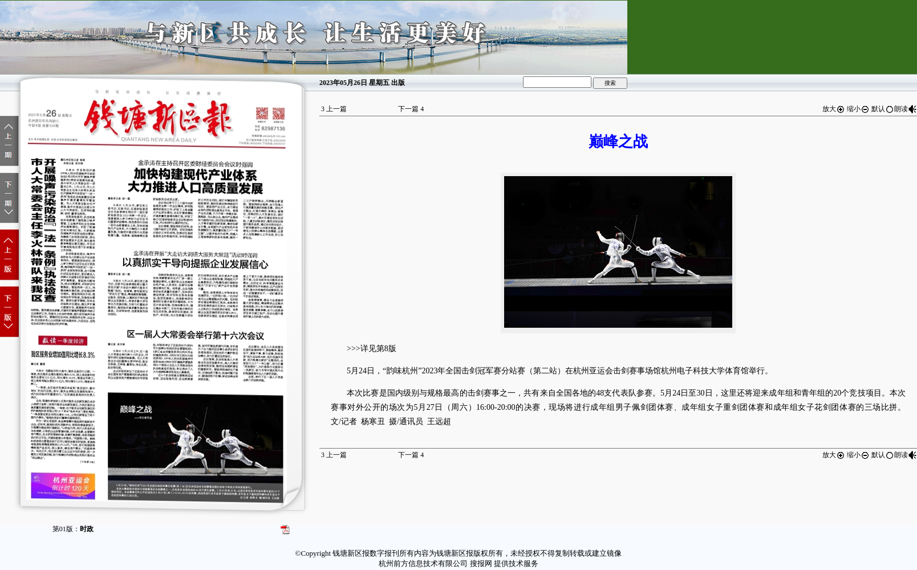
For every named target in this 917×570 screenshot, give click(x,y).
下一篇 (411, 109)
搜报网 (481, 563)
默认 (882, 109)
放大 (833, 109)
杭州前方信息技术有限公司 (423, 563)
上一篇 (334, 109)
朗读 (905, 109)
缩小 (858, 109)
